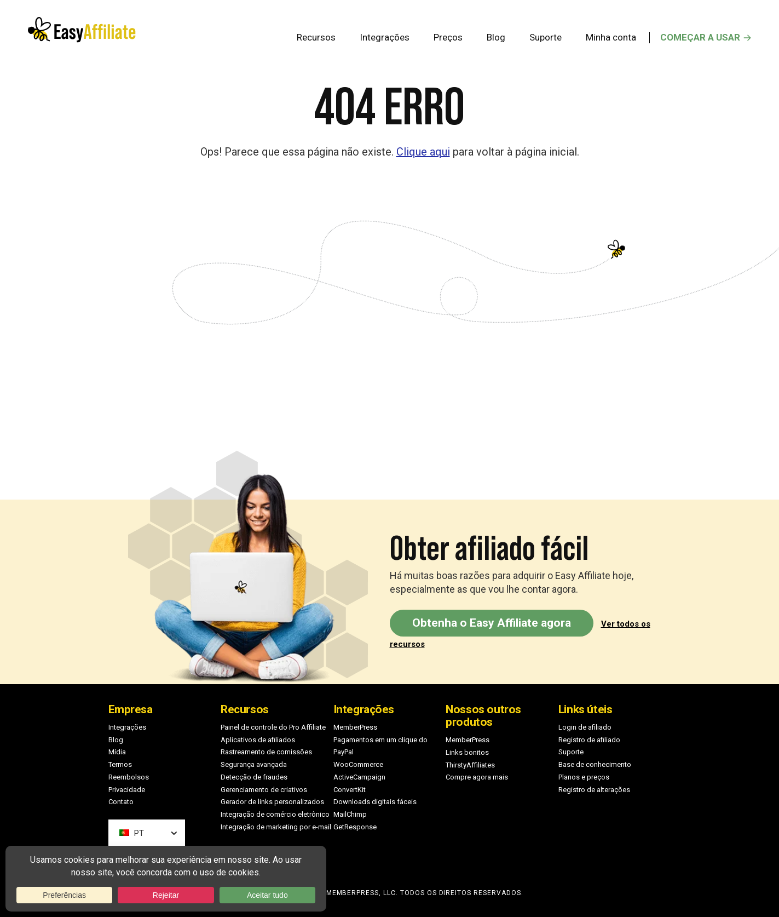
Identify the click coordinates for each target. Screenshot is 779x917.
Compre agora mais (477, 777)
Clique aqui (423, 151)
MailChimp (350, 814)
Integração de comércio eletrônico (275, 814)
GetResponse (355, 827)
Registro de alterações (594, 790)
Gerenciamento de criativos (264, 790)
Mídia (117, 752)
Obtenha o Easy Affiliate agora (491, 622)
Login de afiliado (584, 727)
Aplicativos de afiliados (258, 740)
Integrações (127, 727)
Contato (121, 802)
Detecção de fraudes (254, 777)
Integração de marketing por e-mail (276, 827)
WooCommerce (358, 764)
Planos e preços (583, 777)
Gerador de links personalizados (272, 802)
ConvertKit (349, 790)
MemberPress (355, 727)
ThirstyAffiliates (470, 765)
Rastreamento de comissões (266, 752)
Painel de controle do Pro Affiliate (273, 727)
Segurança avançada (254, 764)
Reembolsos (128, 777)
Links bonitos (467, 752)
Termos (120, 764)
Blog (115, 740)
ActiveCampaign (359, 777)
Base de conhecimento (594, 764)
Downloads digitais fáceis (375, 802)
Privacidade (126, 790)
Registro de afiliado (589, 740)
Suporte (571, 752)
